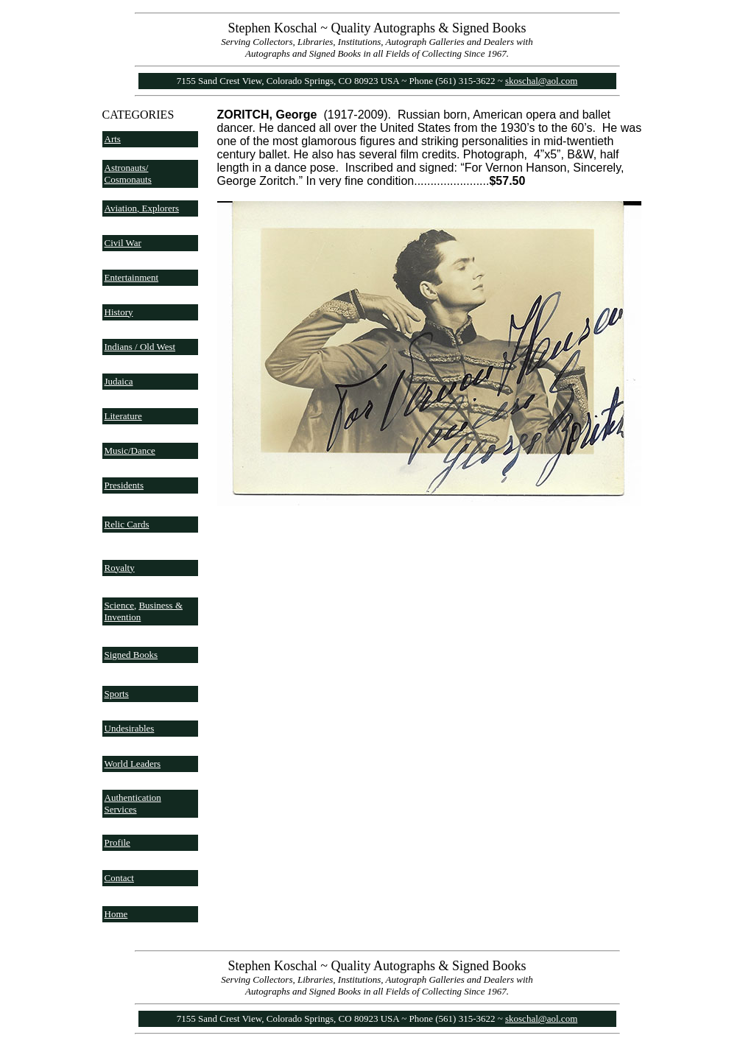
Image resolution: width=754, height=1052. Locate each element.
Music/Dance (130, 450)
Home (116, 913)
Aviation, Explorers (142, 208)
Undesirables (130, 728)
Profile (117, 842)
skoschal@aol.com (541, 80)
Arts (113, 138)
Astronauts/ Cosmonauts (128, 173)
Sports (117, 693)
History (119, 312)
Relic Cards (127, 524)
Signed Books (131, 654)
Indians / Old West (140, 346)
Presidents (124, 485)
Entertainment (132, 277)
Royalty (120, 567)
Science (119, 605)
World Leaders (133, 763)
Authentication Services (133, 803)
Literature (123, 415)
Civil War (123, 242)
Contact (119, 877)
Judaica (119, 381)
